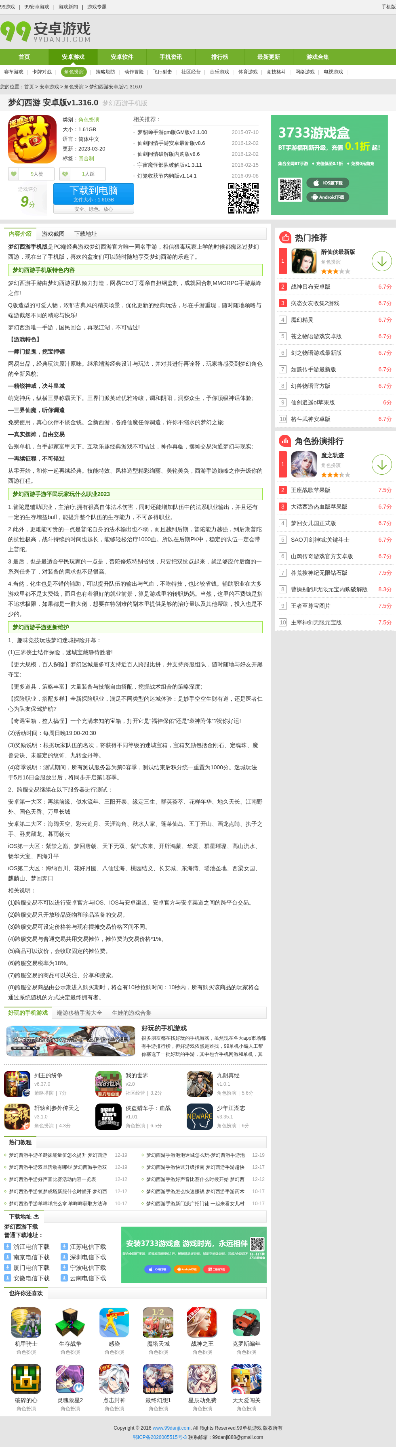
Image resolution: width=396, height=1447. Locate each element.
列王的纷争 (48, 1075)
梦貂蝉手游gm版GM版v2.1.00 (172, 132)
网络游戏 (305, 72)
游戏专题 (97, 7)
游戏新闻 (68, 7)
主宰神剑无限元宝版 (316, 622)
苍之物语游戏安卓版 (316, 336)
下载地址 (85, 233)
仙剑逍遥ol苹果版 (313, 402)
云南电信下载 (88, 1278)
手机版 (388, 7)
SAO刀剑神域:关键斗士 (320, 539)
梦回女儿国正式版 (313, 523)
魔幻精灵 (302, 319)
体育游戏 (248, 72)
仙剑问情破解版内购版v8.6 (168, 154)
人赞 (37, 174)
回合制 (86, 158)
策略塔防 (105, 72)
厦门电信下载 (31, 1267)
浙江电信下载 (31, 1246)
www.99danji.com (171, 1428)
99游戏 (7, 7)
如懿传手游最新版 (313, 369)
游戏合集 (317, 57)
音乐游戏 (219, 72)
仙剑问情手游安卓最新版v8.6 (171, 143)
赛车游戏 (13, 72)
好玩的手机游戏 (164, 1028)
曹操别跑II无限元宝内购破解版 (329, 589)
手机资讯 (171, 57)
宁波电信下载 (88, 1267)
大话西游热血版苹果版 (319, 506)
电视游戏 (333, 72)
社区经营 (191, 72)
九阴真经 (228, 1075)
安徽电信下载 (31, 1278)
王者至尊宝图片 (311, 606)
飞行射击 (162, 72)
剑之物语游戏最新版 (316, 353)
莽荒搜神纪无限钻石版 (319, 573)
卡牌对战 (42, 72)
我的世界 (137, 1075)
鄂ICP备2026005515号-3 (160, 1437)
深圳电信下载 (88, 1257)
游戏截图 (53, 233)
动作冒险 (134, 72)
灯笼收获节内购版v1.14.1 (167, 176)
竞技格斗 (276, 72)
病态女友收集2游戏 (315, 303)
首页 (24, 57)
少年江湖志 (231, 1108)
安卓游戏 (73, 57)
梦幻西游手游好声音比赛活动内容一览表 (52, 1179)
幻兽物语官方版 (311, 386)
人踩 (88, 174)
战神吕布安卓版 (311, 286)
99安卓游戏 (36, 7)
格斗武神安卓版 (311, 419)
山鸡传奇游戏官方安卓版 (322, 556)
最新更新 (268, 57)
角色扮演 (74, 72)
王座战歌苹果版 (311, 490)
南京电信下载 (31, 1257)
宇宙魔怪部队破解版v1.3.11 (169, 165)
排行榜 (219, 57)
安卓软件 (122, 57)
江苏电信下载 (88, 1246)
